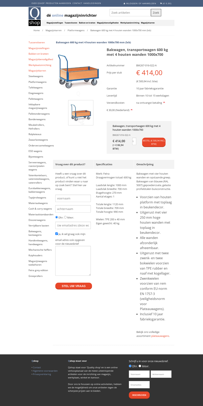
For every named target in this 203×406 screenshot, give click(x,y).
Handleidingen (92, 3)
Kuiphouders (35, 255)
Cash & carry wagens (40, 208)
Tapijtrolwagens (37, 197)
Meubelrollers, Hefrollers (37, 126)
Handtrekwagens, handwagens (38, 242)
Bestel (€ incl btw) (154, 142)
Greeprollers (36, 276)
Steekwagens (36, 76)
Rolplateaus (35, 134)
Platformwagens (38, 82)
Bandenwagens (37, 119)
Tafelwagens (36, 87)
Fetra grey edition (38, 270)
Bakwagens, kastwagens (35, 233)
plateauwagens (160, 336)
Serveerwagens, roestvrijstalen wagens (37, 166)
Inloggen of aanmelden (141, 3)
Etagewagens (36, 93)
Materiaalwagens (38, 203)
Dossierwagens (37, 220)
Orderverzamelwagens (41, 145)
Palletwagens (36, 99)
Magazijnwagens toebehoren (38, 262)
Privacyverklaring (42, 374)
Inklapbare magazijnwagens (38, 106)
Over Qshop (38, 3)
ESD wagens (35, 151)
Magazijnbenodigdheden (108, 23)
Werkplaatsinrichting (129, 23)
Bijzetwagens (36, 156)
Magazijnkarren (148, 23)
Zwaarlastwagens (38, 139)
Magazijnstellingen (55, 23)
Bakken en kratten (87, 23)
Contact (77, 3)
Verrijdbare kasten (39, 225)
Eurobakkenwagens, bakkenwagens (40, 190)
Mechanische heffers (40, 249)
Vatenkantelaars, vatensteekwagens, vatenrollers (39, 179)
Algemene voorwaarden (45, 370)
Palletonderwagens (39, 113)
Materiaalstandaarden (41, 214)
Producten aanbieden (58, 3)
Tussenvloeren (71, 23)
